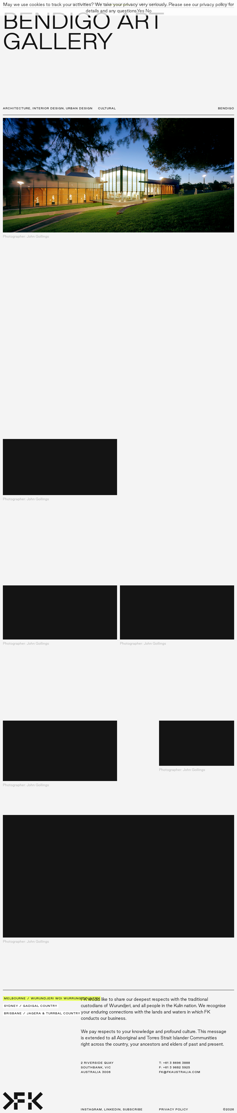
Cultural (107, 108)
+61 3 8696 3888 (176, 1062)
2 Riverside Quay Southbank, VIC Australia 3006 (97, 1067)
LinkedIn (112, 1109)
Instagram (91, 1109)
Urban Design (79, 108)
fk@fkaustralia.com (179, 1072)
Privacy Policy (173, 1109)
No (149, 10)
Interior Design (48, 108)
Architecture (16, 108)
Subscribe (133, 1109)
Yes (140, 10)
